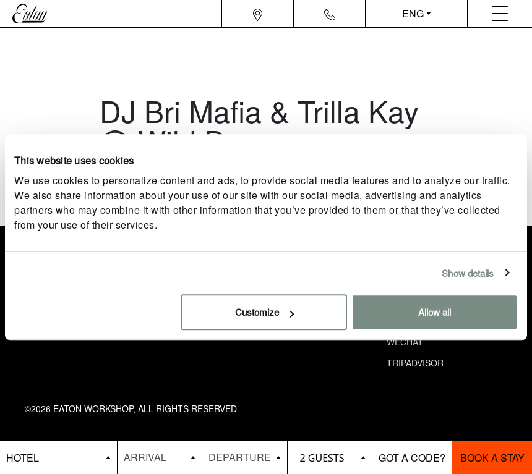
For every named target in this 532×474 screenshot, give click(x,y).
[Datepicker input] (160, 457)
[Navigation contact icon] (329, 13)
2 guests (322, 458)
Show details (468, 272)
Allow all (434, 311)
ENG (413, 13)
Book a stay (492, 458)
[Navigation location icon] (257, 13)
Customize (264, 311)
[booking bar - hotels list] (58, 457)
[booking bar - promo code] (412, 457)
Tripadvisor (415, 363)
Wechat (405, 342)
